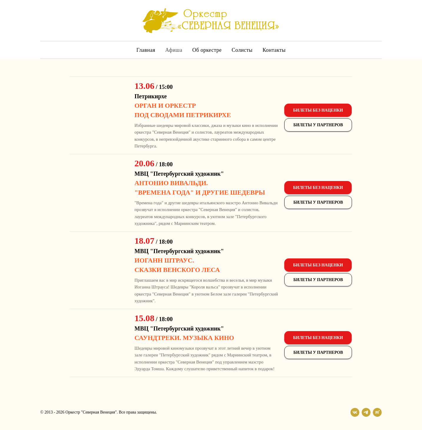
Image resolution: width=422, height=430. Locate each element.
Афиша (173, 50)
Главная (145, 50)
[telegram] (366, 412)
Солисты (242, 50)
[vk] (354, 412)
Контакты (273, 50)
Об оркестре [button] (207, 50)
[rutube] (377, 412)
